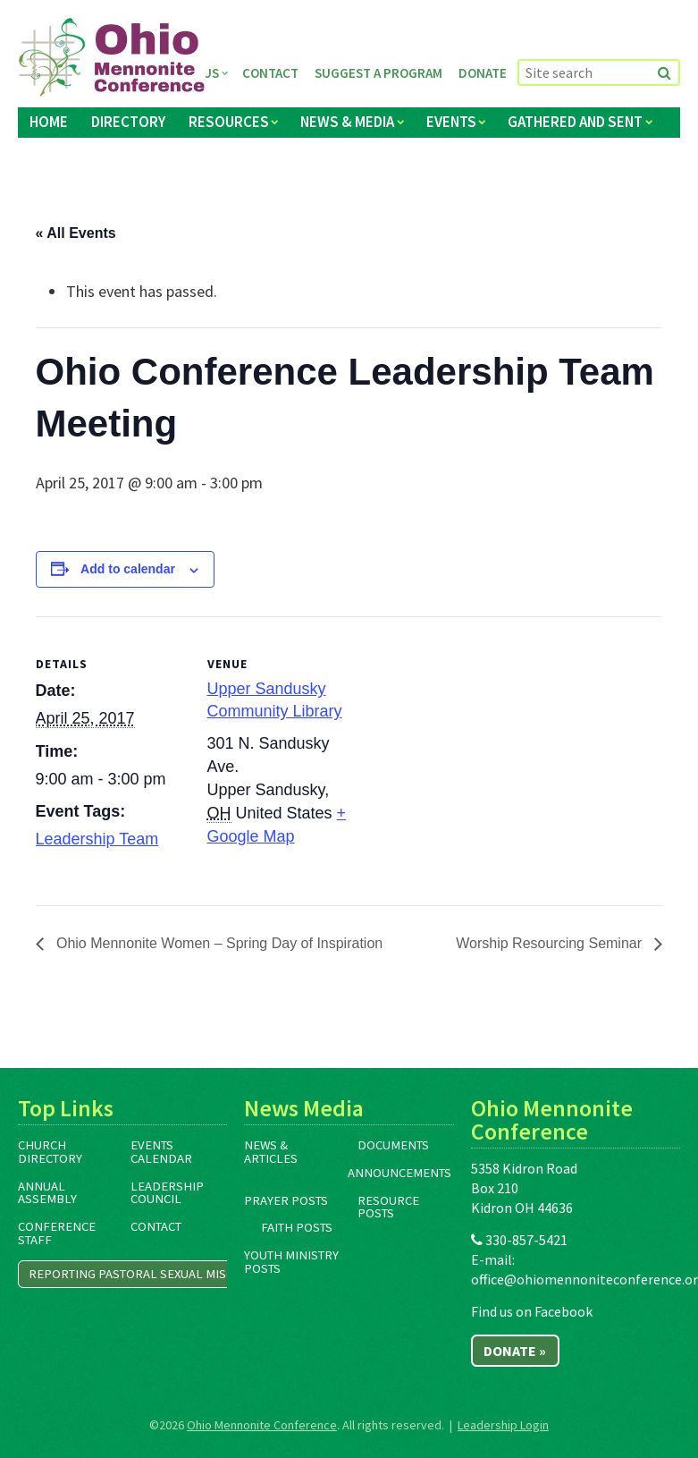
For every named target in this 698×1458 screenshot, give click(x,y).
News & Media (347, 121)
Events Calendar (161, 1151)
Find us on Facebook (532, 1311)
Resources (229, 121)
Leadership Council (167, 1193)
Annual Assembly (47, 1193)
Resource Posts (388, 1207)
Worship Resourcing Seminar (550, 943)
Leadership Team (97, 839)
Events (451, 121)
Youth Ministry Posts (291, 1261)
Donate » (515, 1351)
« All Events (76, 233)
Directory (128, 121)
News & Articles (271, 1151)
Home (48, 121)
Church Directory (50, 1151)
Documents (393, 1145)
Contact (270, 72)
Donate (482, 72)
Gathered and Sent (575, 121)
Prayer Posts (286, 1200)
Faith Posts (296, 1227)
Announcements (399, 1173)
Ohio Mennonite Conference (262, 1425)
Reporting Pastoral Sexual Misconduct (155, 1274)
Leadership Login (503, 1425)
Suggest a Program (378, 72)
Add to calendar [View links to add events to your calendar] (127, 569)
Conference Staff (57, 1233)
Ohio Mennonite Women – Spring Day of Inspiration (218, 943)
